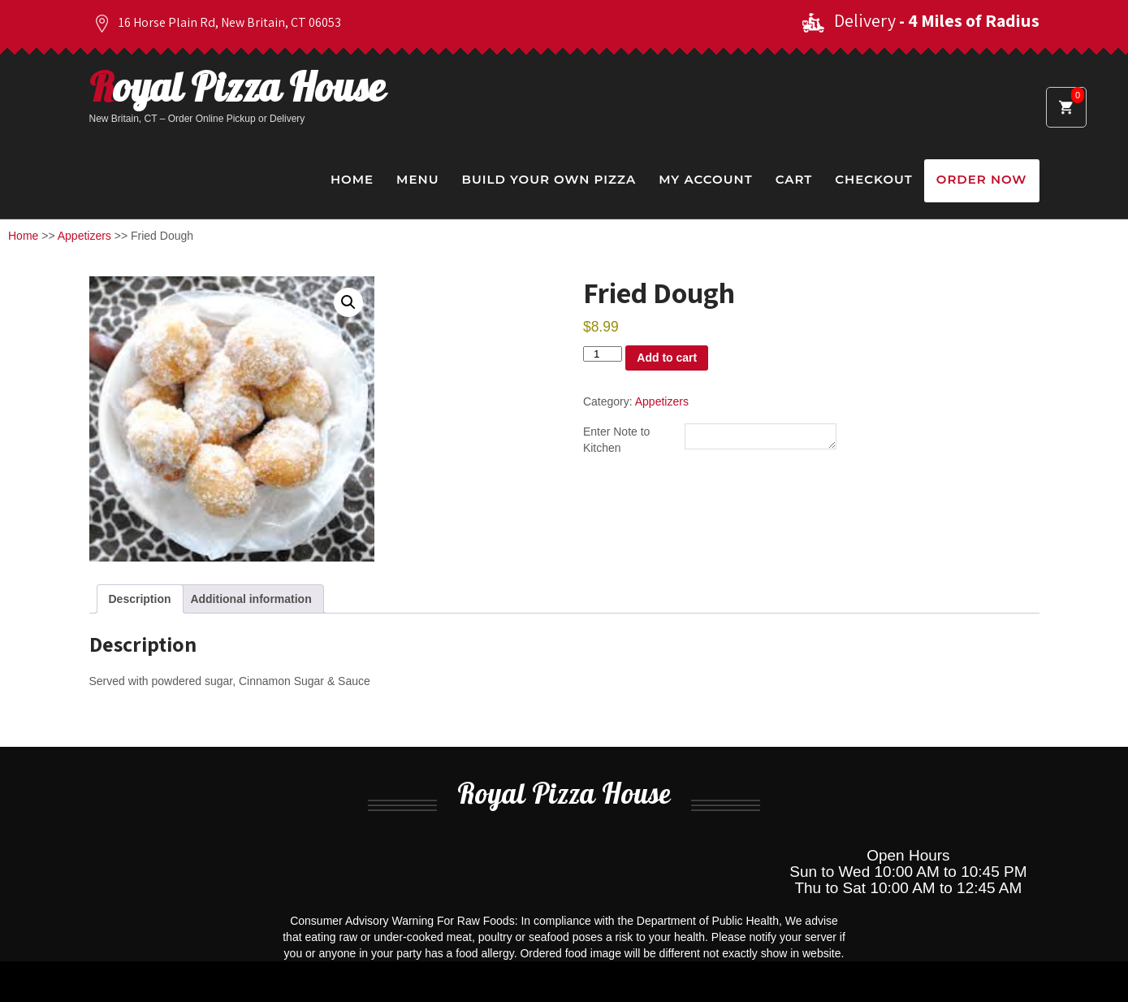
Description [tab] (140, 598)
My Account (705, 179)
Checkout (873, 179)
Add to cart (667, 357)
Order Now (981, 179)
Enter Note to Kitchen (616, 440)
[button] (348, 302)
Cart (794, 179)
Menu (417, 179)
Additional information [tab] (250, 598)
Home (352, 179)
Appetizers (84, 235)
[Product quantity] (602, 354)
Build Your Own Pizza (548, 179)
